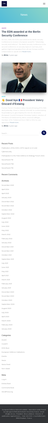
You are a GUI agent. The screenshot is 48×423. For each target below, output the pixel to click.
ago (13, 55)
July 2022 (5, 222)
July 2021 (5, 263)
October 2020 (7, 300)
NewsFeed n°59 (7, 168)
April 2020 (5, 316)
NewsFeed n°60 (8, 164)
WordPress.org (7, 392)
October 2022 (7, 210)
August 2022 (6, 218)
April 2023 (5, 193)
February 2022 (7, 239)
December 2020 (8, 292)
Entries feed (6, 383)
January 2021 (6, 288)
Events (4, 356)
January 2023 (6, 197)
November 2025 (8, 185)
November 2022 (8, 206)
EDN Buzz (5, 348)
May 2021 (5, 271)
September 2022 (8, 214)
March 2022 (6, 234)
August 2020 (6, 308)
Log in (4, 379)
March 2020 (6, 321)
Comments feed (8, 388)
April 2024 (5, 189)
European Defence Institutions (13, 352)
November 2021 (8, 251)
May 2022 (5, 230)
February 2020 (7, 325)
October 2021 (7, 255)
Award (4, 28)
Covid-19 (5, 344)
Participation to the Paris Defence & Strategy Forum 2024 (23, 156)
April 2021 (5, 275)
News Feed (6, 364)
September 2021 (8, 259)
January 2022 (6, 243)
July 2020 (5, 312)
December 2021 (8, 247)
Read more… (27, 52)
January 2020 (7, 329)
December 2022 (8, 202)
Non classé (6, 369)
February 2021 (7, 284)
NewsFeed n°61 (7, 160)
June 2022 (5, 226)
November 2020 (8, 296)
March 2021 (6, 280)
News (3, 96)
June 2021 (5, 267)
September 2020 (8, 304)
